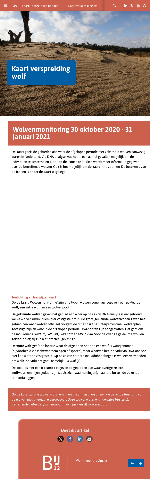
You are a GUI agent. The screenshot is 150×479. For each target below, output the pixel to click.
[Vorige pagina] (132, 463)
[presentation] (75, 58)
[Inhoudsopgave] (5, 5)
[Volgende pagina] (140, 463)
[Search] (114, 5)
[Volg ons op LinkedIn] (126, 5)
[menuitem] (39, 5)
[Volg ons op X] (132, 5)
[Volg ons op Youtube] (138, 5)
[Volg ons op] (144, 5)
